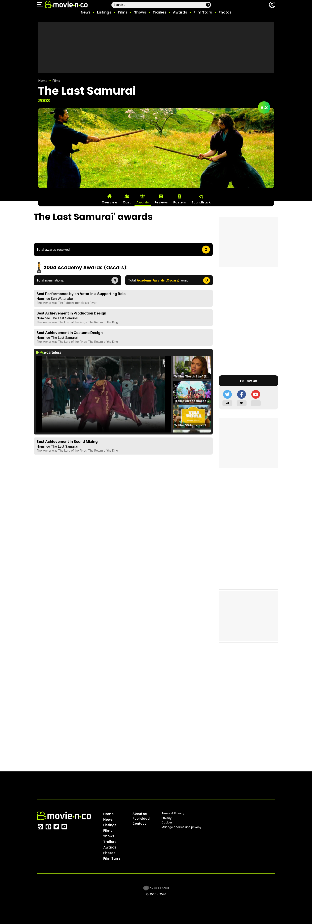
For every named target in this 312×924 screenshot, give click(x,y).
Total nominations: (50, 280)
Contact (139, 823)
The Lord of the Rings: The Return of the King (88, 322)
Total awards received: (53, 250)
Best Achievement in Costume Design (69, 333)
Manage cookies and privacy (181, 827)
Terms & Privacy (173, 813)
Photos (224, 12)
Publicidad (141, 819)
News (86, 12)
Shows (140, 12)
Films (123, 12)
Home (42, 81)
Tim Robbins (66, 302)
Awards (180, 12)
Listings (104, 12)
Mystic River (89, 302)
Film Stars (203, 12)
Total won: (158, 280)
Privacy (167, 818)
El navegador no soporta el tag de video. (103, 394)
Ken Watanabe (62, 299)
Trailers (159, 12)
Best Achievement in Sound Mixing (67, 441)
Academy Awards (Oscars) (92, 267)
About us (140, 814)
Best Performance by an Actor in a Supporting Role (81, 294)
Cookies (167, 822)
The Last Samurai (64, 318)
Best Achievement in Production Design (71, 313)
